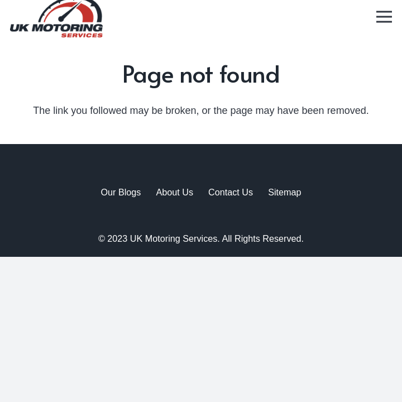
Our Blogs (120, 192)
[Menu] (384, 17)
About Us (174, 192)
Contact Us (230, 192)
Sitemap (284, 192)
